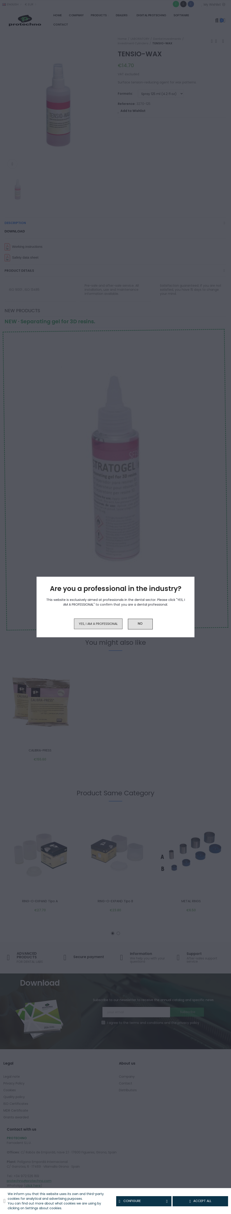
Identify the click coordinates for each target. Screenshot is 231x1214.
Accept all (200, 1201)
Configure (144, 1201)
